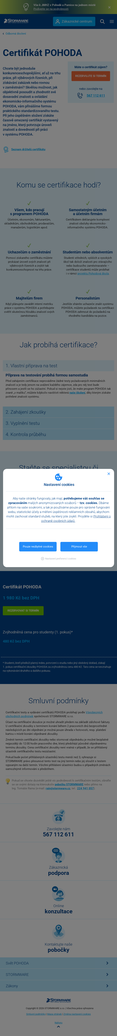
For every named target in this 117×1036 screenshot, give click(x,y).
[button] (58, 558)
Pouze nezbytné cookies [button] (38, 546)
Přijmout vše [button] (79, 546)
